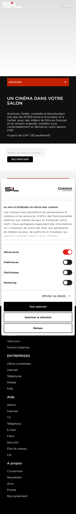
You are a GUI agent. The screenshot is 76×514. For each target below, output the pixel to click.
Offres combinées (19, 363)
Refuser (38, 328)
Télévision (13, 341)
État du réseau (17, 448)
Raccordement (17, 496)
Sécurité (12, 442)
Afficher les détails (54, 296)
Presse (11, 489)
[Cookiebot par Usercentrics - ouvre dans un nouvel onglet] (58, 189)
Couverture (15, 471)
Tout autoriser (38, 306)
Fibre (10, 436)
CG (9, 455)
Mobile (11, 382)
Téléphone (14, 423)
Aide (11, 397)
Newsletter (14, 477)
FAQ (10, 388)
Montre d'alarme (18, 347)
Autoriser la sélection (38, 317)
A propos (14, 463)
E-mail (11, 430)
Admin (11, 405)
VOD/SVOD (38, 82)
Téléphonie (14, 376)
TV (9, 417)
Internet (12, 370)
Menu (68, 5)
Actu (10, 483)
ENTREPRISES (18, 356)
